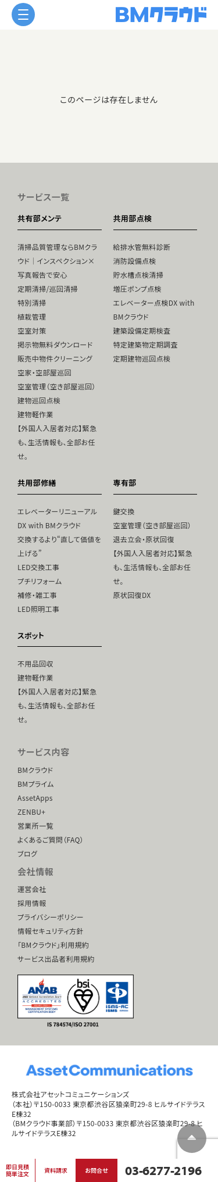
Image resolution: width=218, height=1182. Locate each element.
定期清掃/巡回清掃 (47, 288)
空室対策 (31, 330)
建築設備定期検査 (142, 330)
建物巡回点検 (38, 400)
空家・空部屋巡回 (44, 372)
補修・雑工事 (37, 595)
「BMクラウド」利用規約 (53, 945)
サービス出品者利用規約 (56, 958)
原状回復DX (132, 595)
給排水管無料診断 (142, 247)
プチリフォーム (39, 581)
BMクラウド (35, 770)
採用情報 (31, 903)
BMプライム (35, 784)
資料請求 (55, 1170)
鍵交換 (124, 511)
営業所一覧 (35, 825)
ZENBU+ (31, 811)
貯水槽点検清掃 (138, 275)
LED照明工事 (38, 609)
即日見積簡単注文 (17, 1170)
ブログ (27, 853)
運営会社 (31, 889)
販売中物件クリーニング (54, 358)
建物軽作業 (35, 414)
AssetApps (35, 798)
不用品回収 (35, 663)
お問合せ (96, 1170)
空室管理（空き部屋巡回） (56, 386)
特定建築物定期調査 (145, 344)
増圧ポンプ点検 (137, 288)
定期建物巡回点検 (142, 358)
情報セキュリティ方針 (50, 931)
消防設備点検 (134, 261)
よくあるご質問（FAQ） (50, 839)
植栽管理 (31, 316)
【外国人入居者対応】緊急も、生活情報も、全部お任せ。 (57, 442)
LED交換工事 (38, 567)
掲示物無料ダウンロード (54, 344)
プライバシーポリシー (50, 917)
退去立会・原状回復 (143, 539)
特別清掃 (31, 302)
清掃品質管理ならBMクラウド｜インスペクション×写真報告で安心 (57, 261)
